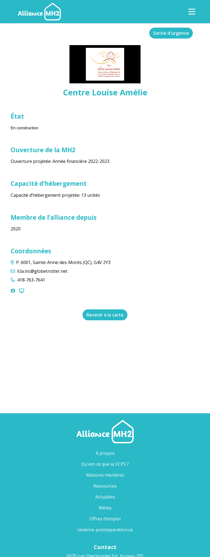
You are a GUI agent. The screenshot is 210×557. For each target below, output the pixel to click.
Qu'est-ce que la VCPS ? (105, 464)
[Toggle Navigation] (191, 12)
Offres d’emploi (105, 519)
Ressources (105, 486)
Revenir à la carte (105, 315)
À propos (105, 453)
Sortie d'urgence (171, 33)
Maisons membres (114, 475)
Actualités (105, 497)
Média (105, 508)
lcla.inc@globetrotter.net (42, 271)
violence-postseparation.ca (105, 530)
